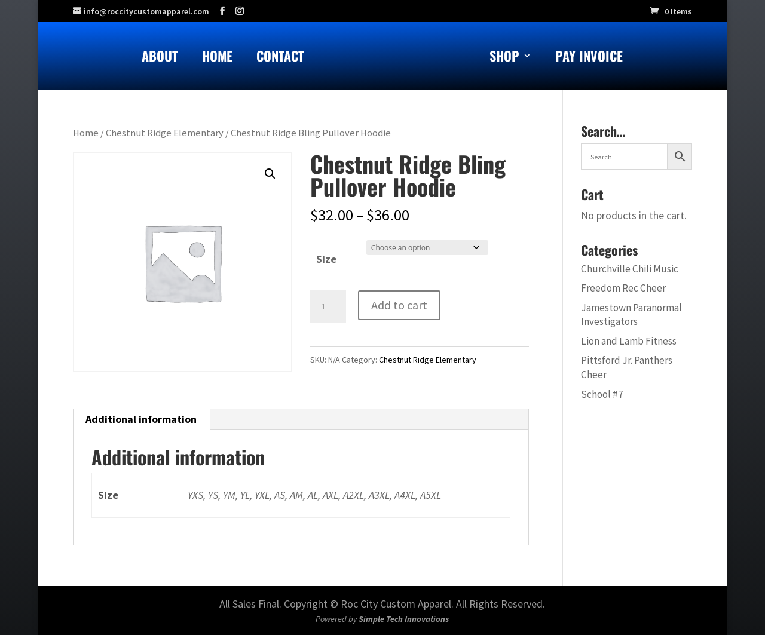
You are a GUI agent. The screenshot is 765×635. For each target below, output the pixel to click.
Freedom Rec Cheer (623, 288)
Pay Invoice (589, 58)
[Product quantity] (328, 307)
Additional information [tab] (141, 419)
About (160, 58)
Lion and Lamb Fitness (629, 341)
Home (217, 58)
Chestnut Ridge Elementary (165, 133)
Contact (280, 58)
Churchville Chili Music (629, 268)
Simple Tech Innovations (404, 618)
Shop (504, 58)
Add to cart (399, 304)
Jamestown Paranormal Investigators (631, 315)
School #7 (602, 394)
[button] (270, 174)
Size (326, 259)
